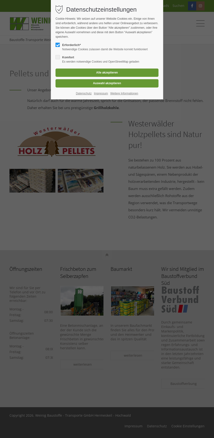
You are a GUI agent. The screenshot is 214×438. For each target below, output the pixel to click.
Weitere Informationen (124, 93)
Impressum (101, 93)
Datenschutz (84, 93)
